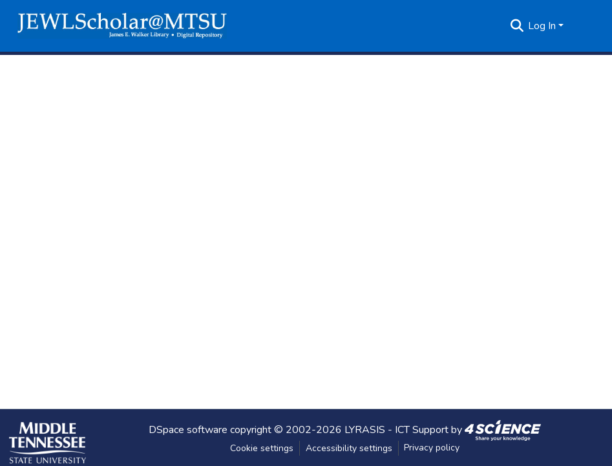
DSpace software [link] (188, 429)
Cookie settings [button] (261, 448)
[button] (122, 26)
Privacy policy (431, 447)
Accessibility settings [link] (349, 448)
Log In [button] (543, 26)
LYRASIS (364, 429)
